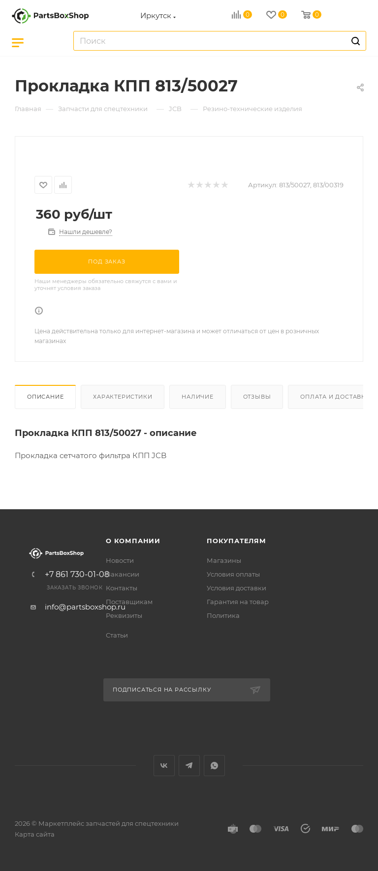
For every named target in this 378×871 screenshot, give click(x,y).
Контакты (121, 588)
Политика (223, 615)
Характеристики (122, 396)
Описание (45, 396)
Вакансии (122, 574)
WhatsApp (214, 765)
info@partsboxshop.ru (85, 606)
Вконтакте (164, 765)
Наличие (198, 396)
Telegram (189, 765)
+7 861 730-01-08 (77, 575)
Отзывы (257, 396)
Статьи (117, 635)
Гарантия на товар (238, 602)
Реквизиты (124, 615)
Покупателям (236, 541)
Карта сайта (35, 834)
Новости (120, 560)
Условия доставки (236, 588)
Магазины (224, 560)
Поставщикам (129, 602)
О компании (133, 541)
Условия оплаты (233, 574)
